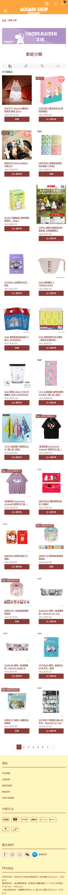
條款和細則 (7, 760)
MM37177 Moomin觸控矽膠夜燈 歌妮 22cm (16, 110)
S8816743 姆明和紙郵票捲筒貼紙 (51, 528)
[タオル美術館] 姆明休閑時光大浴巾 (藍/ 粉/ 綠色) (51, 393)
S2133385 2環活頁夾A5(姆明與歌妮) (51, 110)
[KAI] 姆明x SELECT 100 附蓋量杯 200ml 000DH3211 (16, 393)
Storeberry (38, 875)
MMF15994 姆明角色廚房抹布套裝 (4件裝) (50, 165)
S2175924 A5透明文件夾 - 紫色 (16, 284)
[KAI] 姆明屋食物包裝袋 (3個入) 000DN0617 (16, 338)
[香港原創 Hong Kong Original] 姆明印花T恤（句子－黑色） (51, 448)
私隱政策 (6, 754)
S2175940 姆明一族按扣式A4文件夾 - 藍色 (51, 629)
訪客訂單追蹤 (8, 772)
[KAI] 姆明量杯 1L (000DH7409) (46, 284)
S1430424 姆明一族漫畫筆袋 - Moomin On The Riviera (51, 583)
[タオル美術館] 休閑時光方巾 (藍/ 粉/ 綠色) (16, 448)
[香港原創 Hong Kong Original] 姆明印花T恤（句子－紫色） (16, 503)
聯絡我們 (6, 766)
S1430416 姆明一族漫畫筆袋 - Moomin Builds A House (16, 629)
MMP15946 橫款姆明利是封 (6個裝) (50, 503)
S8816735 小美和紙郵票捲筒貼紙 (16, 582)
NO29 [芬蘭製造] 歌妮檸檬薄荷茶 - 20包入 (16, 219)
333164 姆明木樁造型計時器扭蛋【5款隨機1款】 (50, 229)
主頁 (4, 20)
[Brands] (26, 66)
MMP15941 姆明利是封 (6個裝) (16, 557)
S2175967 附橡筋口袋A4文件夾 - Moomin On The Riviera (51, 675)
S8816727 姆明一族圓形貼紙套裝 (16, 675)
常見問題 (6, 748)
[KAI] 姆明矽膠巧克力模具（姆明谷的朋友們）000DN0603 (50, 339)
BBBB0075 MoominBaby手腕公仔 (16, 165)
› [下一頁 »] (52, 721)
